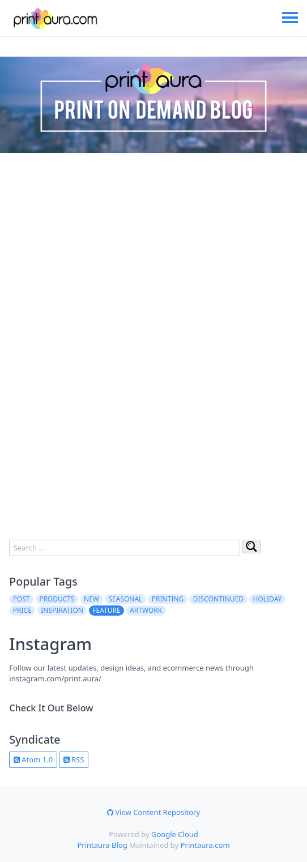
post (21, 599)
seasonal (125, 599)
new (91, 599)
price (22, 610)
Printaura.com (205, 845)
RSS (73, 759)
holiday (267, 599)
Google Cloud (174, 834)
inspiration (62, 610)
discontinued (218, 599)
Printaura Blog (102, 845)
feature (106, 610)
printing (168, 599)
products (56, 599)
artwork (146, 610)
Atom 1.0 (33, 759)
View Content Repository (153, 812)
